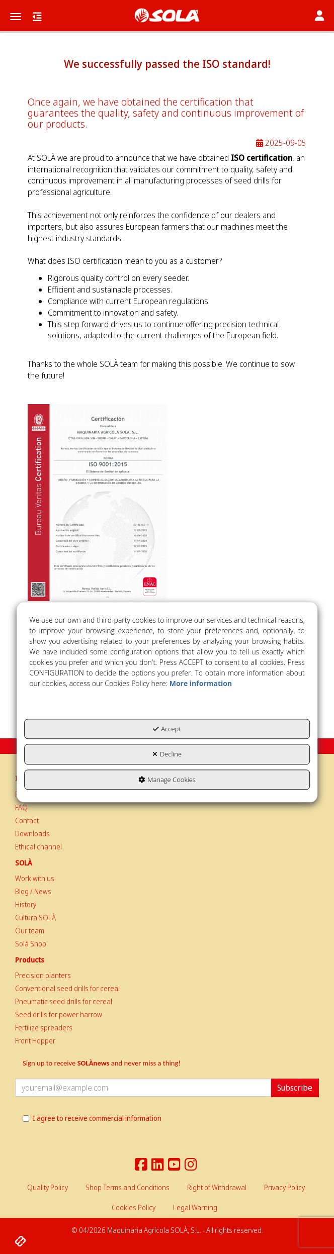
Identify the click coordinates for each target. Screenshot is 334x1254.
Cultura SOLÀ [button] (35, 917)
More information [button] (201, 683)
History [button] (25, 904)
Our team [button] (29, 930)
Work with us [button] (34, 878)
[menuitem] (167, 807)
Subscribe (294, 1087)
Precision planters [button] (43, 975)
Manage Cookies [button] (167, 779)
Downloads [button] (32, 833)
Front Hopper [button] (35, 1040)
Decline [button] (167, 753)
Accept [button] (167, 728)
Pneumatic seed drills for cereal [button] (63, 1001)
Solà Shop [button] (30, 943)
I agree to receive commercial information (92, 1118)
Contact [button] (27, 820)
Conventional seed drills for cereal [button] (67, 988)
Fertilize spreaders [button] (43, 1027)
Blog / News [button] (33, 891)
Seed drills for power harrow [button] (58, 1014)
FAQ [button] (21, 807)
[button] (167, 15)
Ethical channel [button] (38, 846)
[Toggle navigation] (319, 16)
